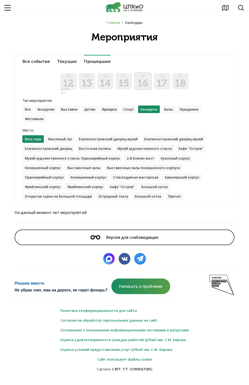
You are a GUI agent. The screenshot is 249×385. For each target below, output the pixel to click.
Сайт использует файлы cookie (124, 363)
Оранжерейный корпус (45, 180)
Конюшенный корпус (43, 170)
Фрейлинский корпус (43, 190)
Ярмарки (112, 111)
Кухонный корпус (181, 161)
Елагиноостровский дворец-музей (111, 141)
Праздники (195, 111)
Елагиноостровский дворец (49, 151)
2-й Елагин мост (145, 161)
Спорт (132, 111)
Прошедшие (97, 61)
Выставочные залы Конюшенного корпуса (147, 170)
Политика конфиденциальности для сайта (98, 314)
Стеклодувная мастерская (139, 180)
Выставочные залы (86, 170)
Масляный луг (61, 141)
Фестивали (34, 121)
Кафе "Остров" (197, 151)
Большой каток (158, 190)
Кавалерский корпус (188, 180)
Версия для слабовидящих (124, 241)
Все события (36, 61)
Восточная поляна (97, 151)
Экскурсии (46, 111)
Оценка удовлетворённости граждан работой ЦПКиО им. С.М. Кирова (123, 343)
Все (28, 111)
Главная (113, 22)
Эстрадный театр (117, 200)
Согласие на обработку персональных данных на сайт (109, 324)
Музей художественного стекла (149, 151)
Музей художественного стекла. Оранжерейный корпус (74, 161)
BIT (118, 373)
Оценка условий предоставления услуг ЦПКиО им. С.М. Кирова (116, 353)
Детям (92, 111)
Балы (174, 111)
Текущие (67, 61)
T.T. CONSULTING (137, 373)
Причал (180, 200)
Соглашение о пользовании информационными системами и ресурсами (124, 334)
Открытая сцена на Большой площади (59, 200)
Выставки (71, 111)
